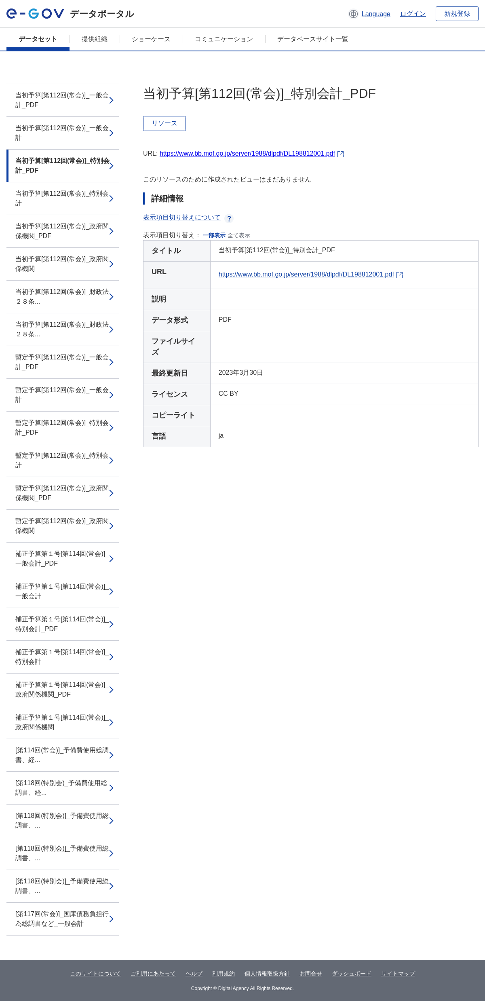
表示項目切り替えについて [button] (188, 217)
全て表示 (239, 235)
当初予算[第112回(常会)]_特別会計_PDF (62, 165)
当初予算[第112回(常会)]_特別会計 (62, 198)
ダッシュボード (351, 973)
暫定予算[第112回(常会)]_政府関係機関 (62, 525)
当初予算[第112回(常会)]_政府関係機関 (62, 264)
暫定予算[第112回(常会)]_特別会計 (62, 460)
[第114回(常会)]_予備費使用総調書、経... (62, 755)
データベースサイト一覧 (312, 39)
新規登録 (457, 13)
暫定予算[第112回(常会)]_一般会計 (62, 394)
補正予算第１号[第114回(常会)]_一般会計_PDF (62, 558)
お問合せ (310, 973)
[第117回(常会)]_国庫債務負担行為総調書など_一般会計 (62, 918)
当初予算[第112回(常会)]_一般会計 (62, 133)
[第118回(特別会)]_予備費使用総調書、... (62, 820)
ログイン (413, 13)
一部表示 (214, 235)
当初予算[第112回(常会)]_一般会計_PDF (62, 100)
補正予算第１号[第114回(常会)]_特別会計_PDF (62, 624)
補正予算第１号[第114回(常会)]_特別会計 (62, 656)
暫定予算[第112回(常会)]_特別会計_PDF (62, 427)
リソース (164, 123)
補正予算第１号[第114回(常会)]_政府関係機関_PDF (62, 689)
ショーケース (151, 39)
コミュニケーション (224, 39)
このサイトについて (95, 973)
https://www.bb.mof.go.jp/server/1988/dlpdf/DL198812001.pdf (247, 153)
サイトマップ (398, 973)
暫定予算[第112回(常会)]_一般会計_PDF (62, 362)
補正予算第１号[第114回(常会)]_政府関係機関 (62, 722)
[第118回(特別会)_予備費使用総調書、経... (61, 787)
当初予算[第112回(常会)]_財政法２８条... (62, 296)
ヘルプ (194, 973)
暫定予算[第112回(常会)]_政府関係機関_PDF (62, 493)
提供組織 (95, 39)
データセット (38, 39)
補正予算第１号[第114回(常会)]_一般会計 (62, 591)
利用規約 (223, 973)
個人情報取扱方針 (267, 973)
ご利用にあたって (153, 973)
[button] (369, 13)
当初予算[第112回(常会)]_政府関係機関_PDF (62, 231)
